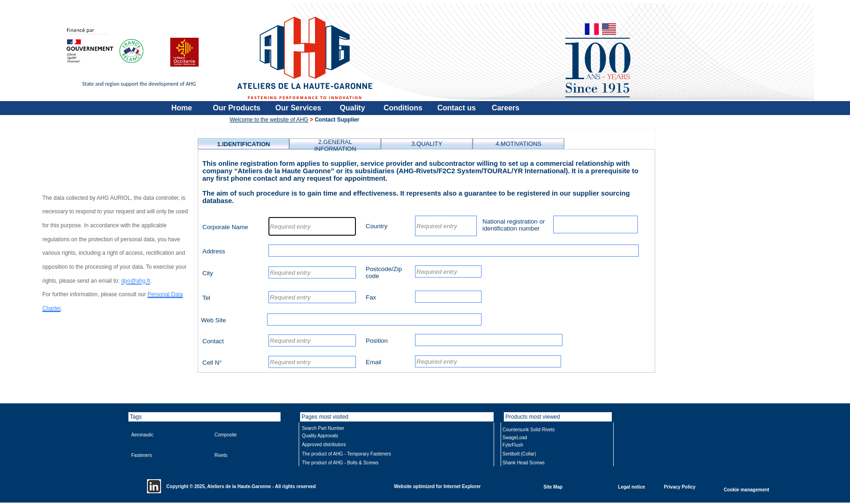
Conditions (402, 108)
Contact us (456, 108)
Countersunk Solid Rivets (528, 429)
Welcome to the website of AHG (269, 119)
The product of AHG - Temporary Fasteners (346, 453)
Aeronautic (142, 434)
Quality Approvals (320, 435)
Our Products (237, 108)
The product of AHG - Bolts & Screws (340, 462)
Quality (352, 108)
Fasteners (141, 455)
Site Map (552, 486)
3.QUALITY (426, 143)
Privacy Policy (680, 486)
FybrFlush (512, 445)
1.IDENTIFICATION (243, 144)
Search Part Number (323, 428)
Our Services (298, 108)
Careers (506, 108)
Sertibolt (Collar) (519, 453)
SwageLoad (514, 437)
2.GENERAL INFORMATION (335, 145)
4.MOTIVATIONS (518, 143)
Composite (225, 434)
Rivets (221, 455)
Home (181, 108)
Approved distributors (324, 444)
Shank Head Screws (523, 462)
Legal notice (631, 486)
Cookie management (747, 489)
